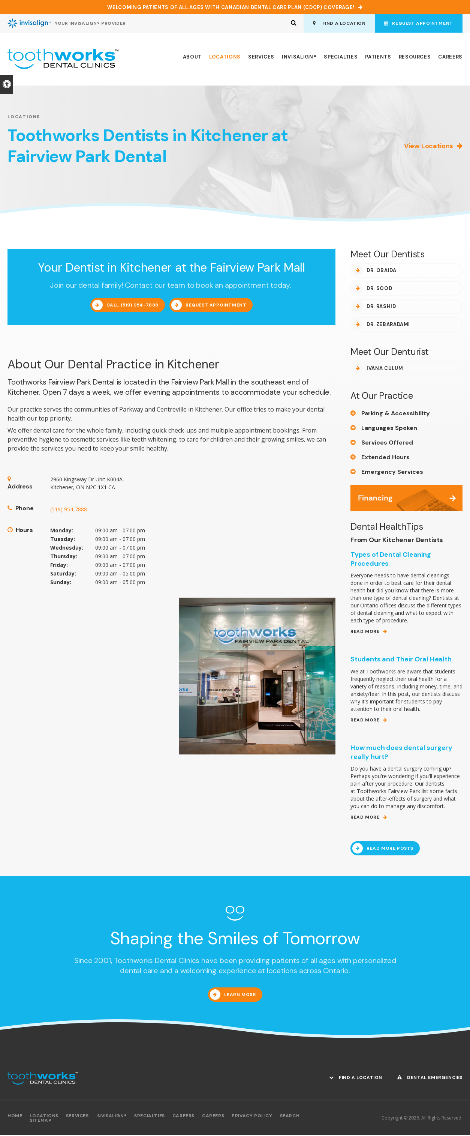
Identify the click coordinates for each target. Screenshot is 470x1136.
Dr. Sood (379, 289)
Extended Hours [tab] (385, 458)
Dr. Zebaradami (388, 325)
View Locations (428, 147)
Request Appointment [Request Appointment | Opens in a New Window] (216, 306)
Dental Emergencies (430, 1078)
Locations (225, 58)
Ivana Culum (385, 369)
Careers (450, 58)
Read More (364, 633)
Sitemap (40, 1121)
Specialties (341, 58)
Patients (378, 58)
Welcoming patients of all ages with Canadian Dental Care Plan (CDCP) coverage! (231, 7)
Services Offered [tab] (387, 444)
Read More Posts (390, 849)
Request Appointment (417, 23)
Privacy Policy (252, 1117)
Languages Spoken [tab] (389, 429)
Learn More (240, 996)
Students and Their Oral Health (401, 660)
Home (14, 1117)
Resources (415, 58)
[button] (428, 129)
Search (290, 1117)
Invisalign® (299, 58)
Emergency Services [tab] (392, 473)
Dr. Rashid (381, 307)
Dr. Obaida (382, 271)
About (192, 58)
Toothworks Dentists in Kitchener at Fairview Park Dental (152, 146)
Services (261, 58)
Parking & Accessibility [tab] (395, 414)
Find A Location (337, 23)
